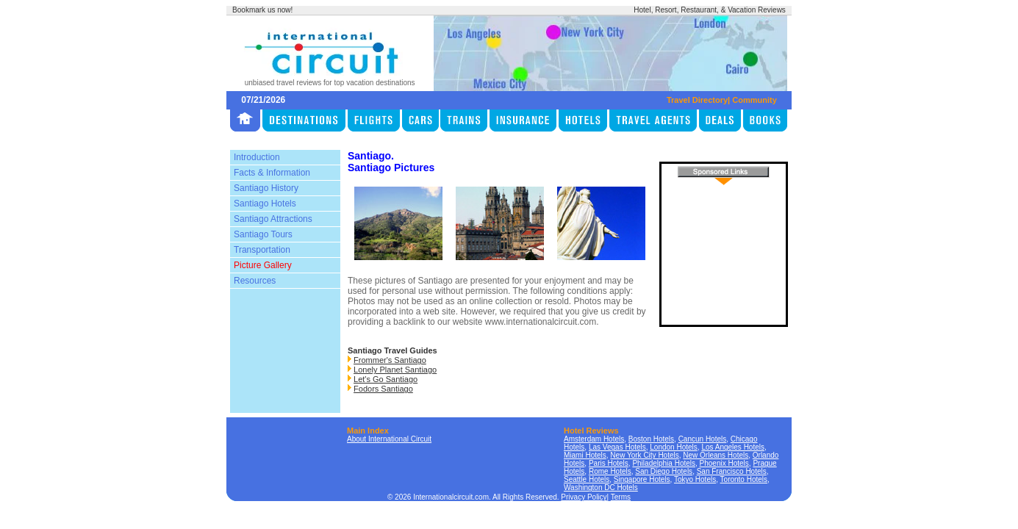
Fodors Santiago (383, 388)
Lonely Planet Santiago (395, 369)
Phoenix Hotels (724, 463)
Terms (621, 497)
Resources (255, 281)
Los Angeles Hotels (732, 447)
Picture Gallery (263, 265)
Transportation (262, 250)
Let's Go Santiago (385, 379)
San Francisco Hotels (732, 471)
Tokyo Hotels (695, 479)
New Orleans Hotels (715, 455)
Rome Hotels (610, 471)
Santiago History (266, 188)
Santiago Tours (263, 234)
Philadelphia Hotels (663, 463)
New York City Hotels (644, 455)
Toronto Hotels (743, 479)
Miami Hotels (585, 455)
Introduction (257, 157)
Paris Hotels (608, 463)
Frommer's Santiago (390, 360)
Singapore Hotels (642, 479)
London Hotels (674, 447)
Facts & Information (272, 173)
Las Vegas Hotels (617, 447)
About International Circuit (389, 439)
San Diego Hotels (663, 471)
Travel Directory (697, 100)
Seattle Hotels (586, 479)
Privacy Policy (583, 497)
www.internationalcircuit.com (540, 322)
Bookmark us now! (262, 10)
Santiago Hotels (265, 203)
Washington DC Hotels (601, 487)
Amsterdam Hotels (594, 439)
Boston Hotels (651, 439)
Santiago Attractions (273, 219)
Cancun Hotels (702, 439)
